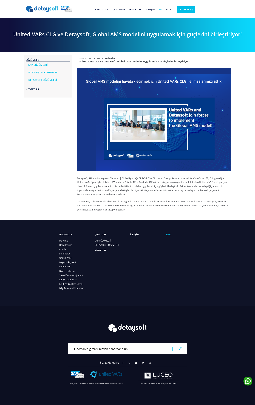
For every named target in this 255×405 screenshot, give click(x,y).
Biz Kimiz (63, 240)
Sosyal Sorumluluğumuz (71, 275)
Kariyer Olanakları (68, 279)
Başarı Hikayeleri (67, 262)
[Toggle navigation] (227, 9)
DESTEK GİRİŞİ (186, 9)
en (160, 9)
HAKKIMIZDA (102, 9)
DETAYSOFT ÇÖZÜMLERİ (107, 244)
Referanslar (65, 266)
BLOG (169, 9)
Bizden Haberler (67, 271)
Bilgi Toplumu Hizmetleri (71, 288)
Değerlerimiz (65, 244)
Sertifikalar (64, 253)
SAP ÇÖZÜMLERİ (103, 240)
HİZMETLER (135, 9)
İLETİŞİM (150, 9)
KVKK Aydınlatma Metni (71, 283)
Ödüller (63, 249)
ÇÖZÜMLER (119, 9)
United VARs (65, 257)
